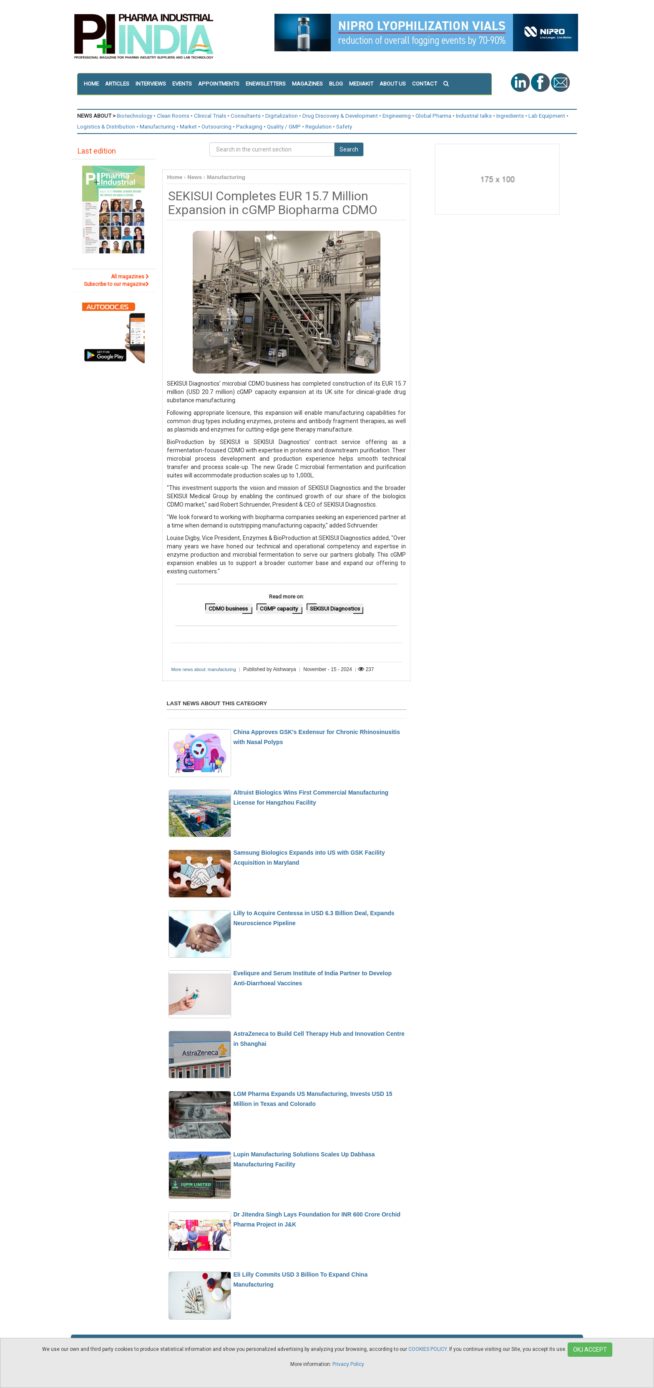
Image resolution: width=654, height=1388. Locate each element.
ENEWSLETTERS (266, 84)
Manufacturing (157, 127)
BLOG (336, 84)
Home (174, 177)
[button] (449, 83)
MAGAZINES (307, 84)
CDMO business (229, 609)
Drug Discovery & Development (340, 116)
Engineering (396, 116)
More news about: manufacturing (203, 669)
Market (188, 127)
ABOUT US (393, 84)
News (194, 177)
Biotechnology (134, 116)
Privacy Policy (348, 1364)
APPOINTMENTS (218, 84)
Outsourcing (216, 127)
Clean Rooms (173, 116)
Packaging (249, 127)
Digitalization (281, 116)
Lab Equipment (546, 116)
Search (349, 149)
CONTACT (424, 84)
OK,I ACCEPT (590, 1349)
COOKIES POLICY (427, 1349)
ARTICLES (117, 84)
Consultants (246, 116)
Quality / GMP (284, 127)
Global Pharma (433, 116)
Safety (344, 127)
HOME (91, 84)
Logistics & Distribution (106, 127)
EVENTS (182, 84)
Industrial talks (474, 116)
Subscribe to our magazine (116, 284)
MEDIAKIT (361, 84)
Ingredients (510, 116)
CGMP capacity (279, 609)
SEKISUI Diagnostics (335, 609)
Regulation (318, 127)
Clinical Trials (210, 116)
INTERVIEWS (151, 84)
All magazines (130, 277)
